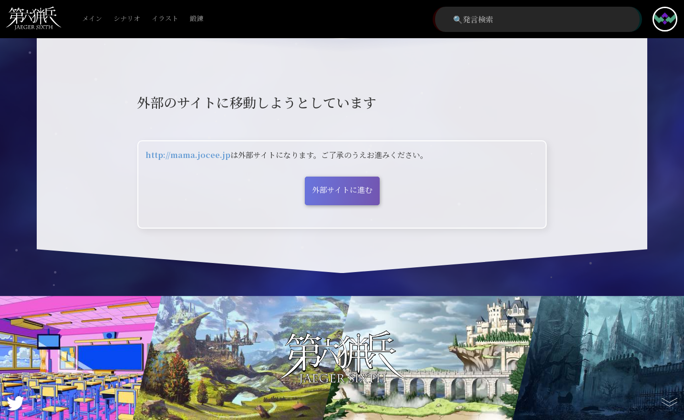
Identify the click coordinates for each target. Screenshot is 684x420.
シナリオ (127, 19)
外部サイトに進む (342, 189)
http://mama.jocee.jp (187, 154)
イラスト (165, 19)
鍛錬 (196, 19)
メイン (92, 19)
